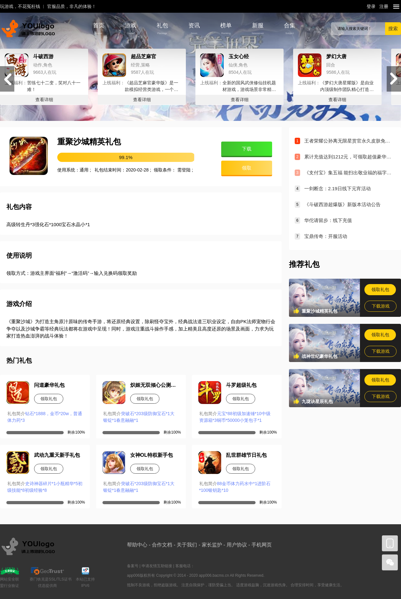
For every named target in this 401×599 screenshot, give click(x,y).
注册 (383, 6)
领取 (246, 168)
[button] (394, 79)
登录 (371, 6)
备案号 (132, 566)
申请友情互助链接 (157, 566)
